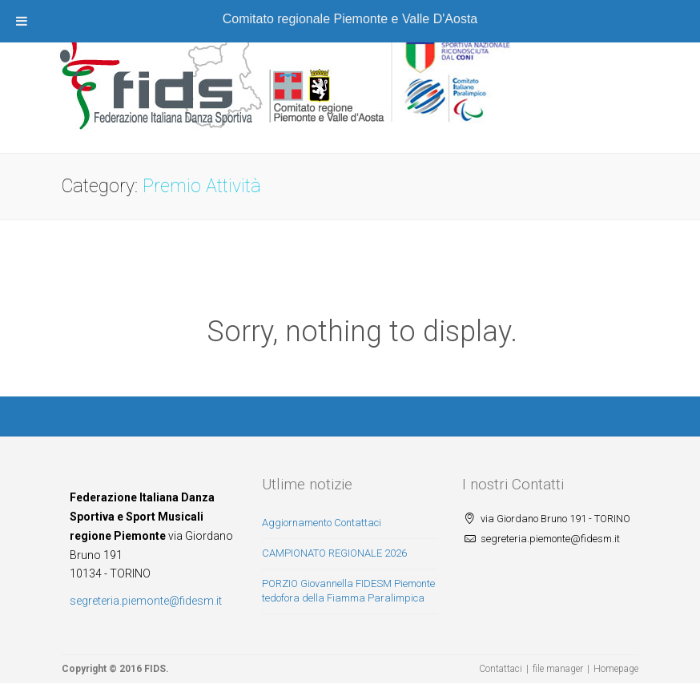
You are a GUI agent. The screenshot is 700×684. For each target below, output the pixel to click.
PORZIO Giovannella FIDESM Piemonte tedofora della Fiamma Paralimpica (348, 591)
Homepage (615, 668)
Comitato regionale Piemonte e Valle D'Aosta (350, 19)
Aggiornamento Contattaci (321, 523)
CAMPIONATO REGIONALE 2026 (334, 553)
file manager (558, 668)
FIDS (155, 668)
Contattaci (500, 668)
